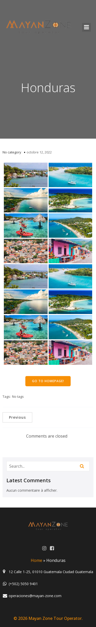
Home (36, 560)
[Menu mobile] (86, 27)
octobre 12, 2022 (39, 152)
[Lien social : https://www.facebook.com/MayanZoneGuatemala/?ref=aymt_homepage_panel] (52, 548)
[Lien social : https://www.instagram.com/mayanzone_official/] (44, 548)
